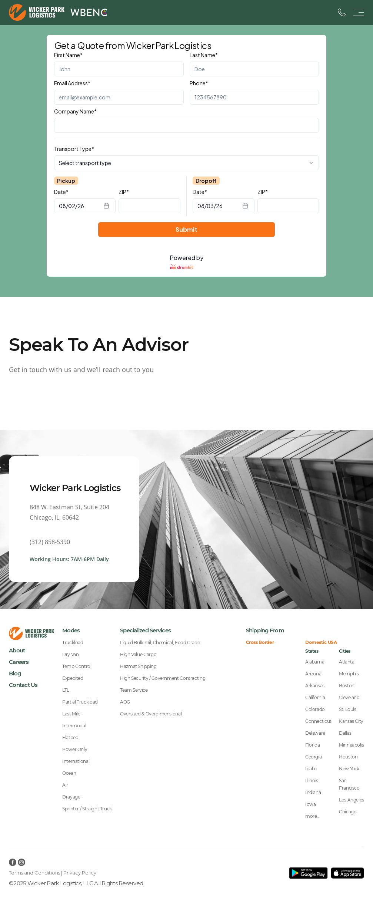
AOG (125, 702)
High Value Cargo (138, 654)
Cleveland (349, 697)
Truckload (72, 642)
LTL (65, 690)
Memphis (349, 673)
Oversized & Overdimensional (150, 714)
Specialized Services (145, 630)
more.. (312, 816)
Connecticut (318, 721)
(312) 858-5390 (50, 546)
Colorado (315, 709)
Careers (19, 661)
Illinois (311, 780)
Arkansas (314, 685)
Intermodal (74, 725)
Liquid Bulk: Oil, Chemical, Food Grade (160, 642)
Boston (346, 685)
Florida (312, 745)
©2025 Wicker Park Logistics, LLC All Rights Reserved (76, 883)
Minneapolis (351, 745)
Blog (15, 673)
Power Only (74, 749)
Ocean (69, 773)
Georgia (313, 757)
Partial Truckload (80, 702)
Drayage (71, 797)
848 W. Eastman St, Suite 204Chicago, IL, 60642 (69, 516)
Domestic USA (321, 642)
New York (349, 768)
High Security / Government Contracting (162, 678)
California (315, 697)
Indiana (313, 792)
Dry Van (70, 654)
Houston (348, 757)
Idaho (311, 768)
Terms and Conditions (34, 873)
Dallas (345, 733)
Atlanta (346, 662)
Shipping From (265, 630)
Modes (71, 630)
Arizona (313, 673)
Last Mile (71, 714)
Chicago (347, 811)
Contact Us (23, 684)
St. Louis (347, 709)
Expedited (72, 678)
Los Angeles (351, 800)
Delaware (315, 733)
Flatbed (70, 737)
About (17, 650)
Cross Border (260, 642)
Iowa (310, 804)
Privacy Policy (79, 873)
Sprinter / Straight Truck (87, 808)
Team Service (134, 690)
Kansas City (351, 721)
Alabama (314, 662)
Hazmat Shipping (138, 666)
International (75, 761)
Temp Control (76, 666)
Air (65, 785)
